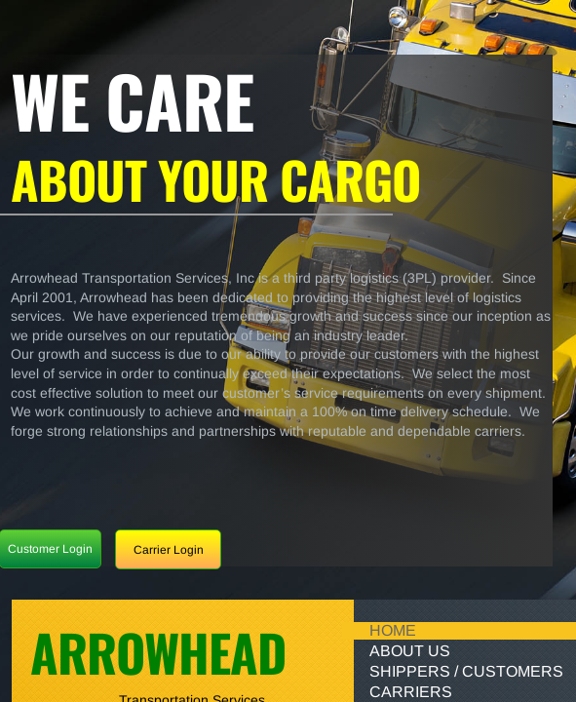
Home (392, 630)
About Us (409, 651)
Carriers (410, 691)
